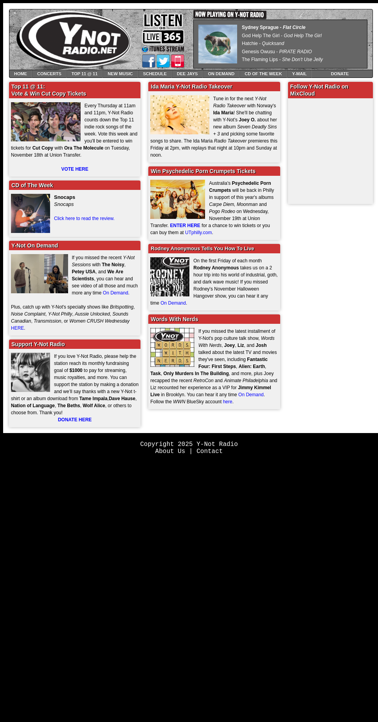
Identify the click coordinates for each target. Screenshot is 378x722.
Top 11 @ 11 (85, 73)
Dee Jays (187, 73)
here (227, 401)
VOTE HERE (74, 169)
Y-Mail (299, 73)
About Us (170, 451)
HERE (17, 328)
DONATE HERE (75, 419)
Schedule (155, 73)
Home (20, 73)
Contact (209, 451)
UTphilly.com (198, 232)
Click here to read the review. (84, 218)
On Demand (221, 73)
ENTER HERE (185, 225)
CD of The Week (263, 73)
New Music (120, 73)
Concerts (49, 73)
